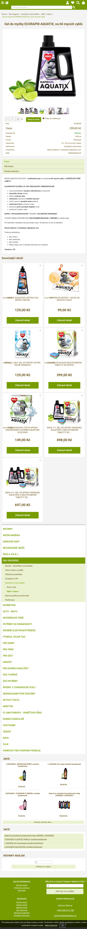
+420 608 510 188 (65, 912)
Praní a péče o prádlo (14, 572)
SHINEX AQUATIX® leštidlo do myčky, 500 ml (22, 300)
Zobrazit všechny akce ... (43, 824)
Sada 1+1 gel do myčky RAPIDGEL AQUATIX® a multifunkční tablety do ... (64, 431)
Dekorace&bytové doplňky (19, 695)
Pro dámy (8, 645)
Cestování (9, 727)
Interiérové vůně (13, 619)
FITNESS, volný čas (14, 638)
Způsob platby (21, 887)
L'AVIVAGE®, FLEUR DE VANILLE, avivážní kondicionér (26, 841)
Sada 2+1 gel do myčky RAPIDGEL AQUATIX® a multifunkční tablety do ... (22, 496)
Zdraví (7, 733)
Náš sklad (22, 892)
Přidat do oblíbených (52, 118)
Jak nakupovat (22, 912)
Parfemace (10, 602)
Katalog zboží (21, 907)
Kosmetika (9, 607)
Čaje (6, 746)
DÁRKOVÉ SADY (11, 543)
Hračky (7, 664)
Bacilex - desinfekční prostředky (18, 568)
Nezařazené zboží (13, 549)
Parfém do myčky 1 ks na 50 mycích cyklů (64, 300)
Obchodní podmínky (22, 915)
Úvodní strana (21, 904)
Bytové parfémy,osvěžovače (17, 597)
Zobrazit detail (22, 322)
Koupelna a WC (11, 580)
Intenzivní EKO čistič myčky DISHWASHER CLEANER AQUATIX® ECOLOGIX (23, 431)
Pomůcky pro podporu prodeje (22, 752)
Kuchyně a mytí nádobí (15, 585)
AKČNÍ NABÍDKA (11, 537)
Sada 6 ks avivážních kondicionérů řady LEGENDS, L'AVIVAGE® (64, 796)
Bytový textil (11, 701)
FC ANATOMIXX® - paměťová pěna (22, 714)
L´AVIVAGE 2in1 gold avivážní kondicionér (64, 766)
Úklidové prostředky (13, 576)
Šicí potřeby (10, 682)
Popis (6, 163)
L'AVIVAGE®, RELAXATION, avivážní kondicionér (23, 849)
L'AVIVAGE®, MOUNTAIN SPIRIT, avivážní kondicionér (22, 767)
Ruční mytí (11, 589)
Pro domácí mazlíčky (16, 670)
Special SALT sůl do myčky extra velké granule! (23, 365)
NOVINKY (8, 530)
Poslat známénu (11, 173)
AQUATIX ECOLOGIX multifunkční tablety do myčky (64, 365)
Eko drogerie (11, 562)
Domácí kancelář (13, 720)
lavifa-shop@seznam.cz (65, 917)
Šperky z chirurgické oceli (19, 689)
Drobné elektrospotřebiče (19, 632)
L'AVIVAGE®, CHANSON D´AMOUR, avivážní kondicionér (22, 796)
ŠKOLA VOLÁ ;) (10, 556)
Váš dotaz (8, 168)
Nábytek (8, 708)
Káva (6, 739)
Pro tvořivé (10, 676)
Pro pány (8, 651)
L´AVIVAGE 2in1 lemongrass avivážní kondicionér (24, 845)
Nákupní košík (21, 909)
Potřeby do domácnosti (17, 626)
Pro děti (8, 657)
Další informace (51, 925)
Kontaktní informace (22, 917)
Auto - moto (10, 613)
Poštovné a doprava (21, 890)
